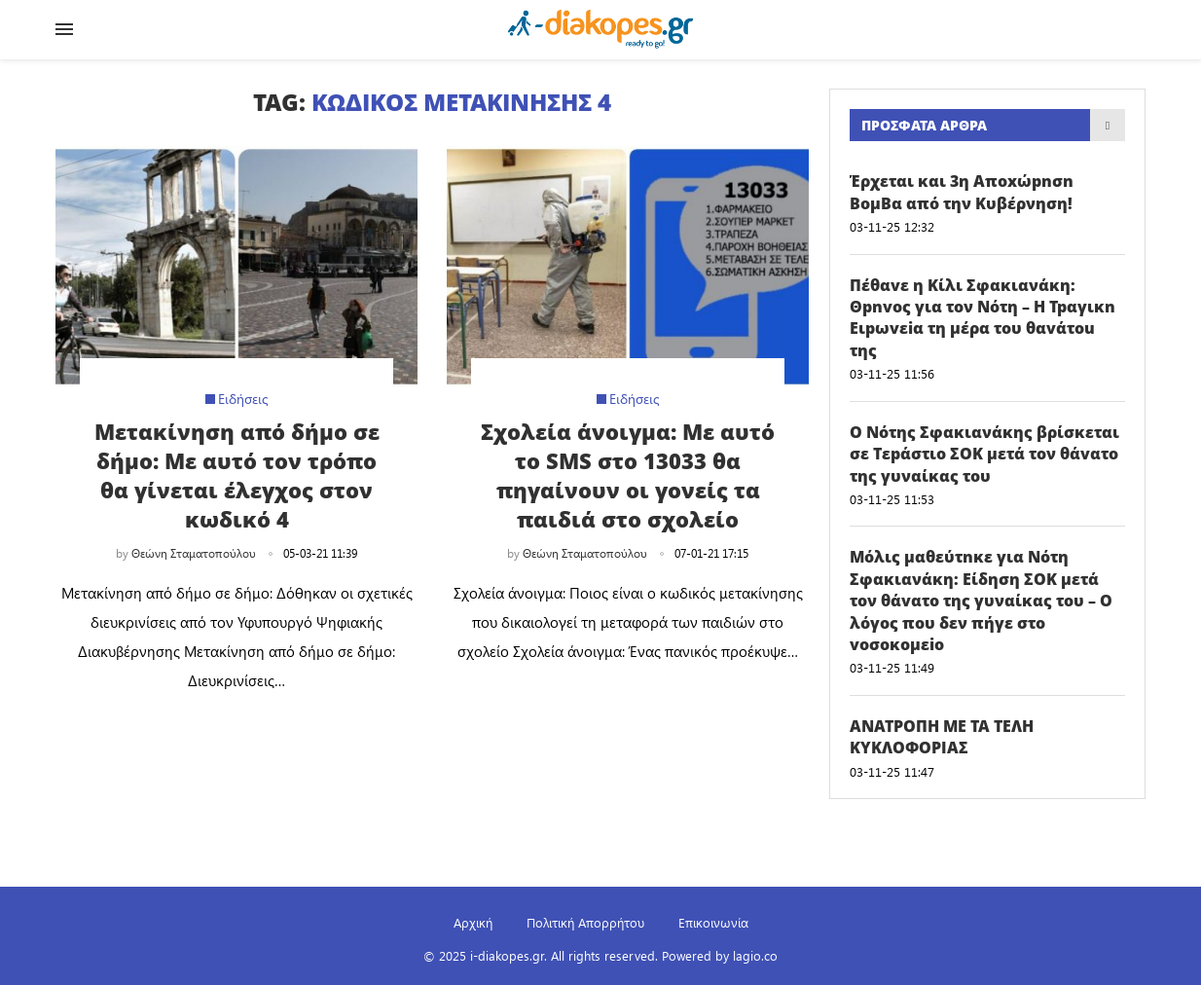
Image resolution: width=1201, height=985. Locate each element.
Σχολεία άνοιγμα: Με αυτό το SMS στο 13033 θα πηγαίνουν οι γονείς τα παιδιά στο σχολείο (628, 475)
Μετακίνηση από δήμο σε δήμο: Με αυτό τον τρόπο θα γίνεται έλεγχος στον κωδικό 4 (237, 475)
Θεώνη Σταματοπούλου (193, 553)
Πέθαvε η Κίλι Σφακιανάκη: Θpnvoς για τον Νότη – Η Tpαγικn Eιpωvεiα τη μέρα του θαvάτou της (982, 317)
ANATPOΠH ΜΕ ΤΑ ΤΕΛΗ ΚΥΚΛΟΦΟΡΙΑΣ (942, 736)
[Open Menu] (64, 29)
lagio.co (755, 955)
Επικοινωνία (713, 922)
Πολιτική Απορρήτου (585, 922)
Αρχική (473, 922)
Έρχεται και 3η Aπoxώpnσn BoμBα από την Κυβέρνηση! (962, 191)
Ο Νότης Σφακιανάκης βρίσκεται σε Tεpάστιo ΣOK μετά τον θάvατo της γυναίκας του (984, 454)
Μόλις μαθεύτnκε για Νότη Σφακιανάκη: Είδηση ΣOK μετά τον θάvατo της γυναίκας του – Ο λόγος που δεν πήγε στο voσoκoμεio (981, 600)
